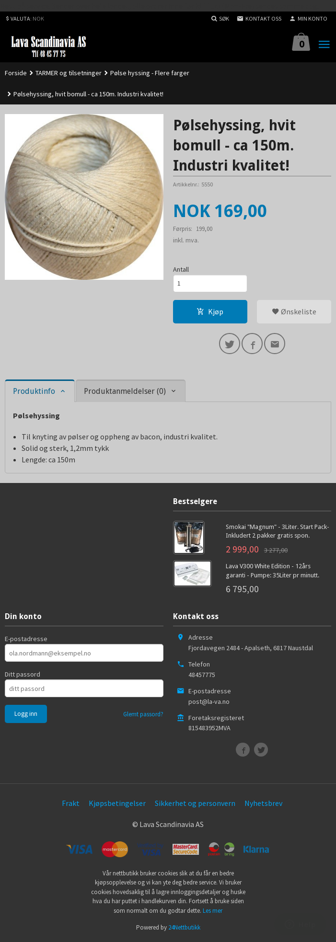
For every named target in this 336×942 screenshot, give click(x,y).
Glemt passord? (143, 714)
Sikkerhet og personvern (195, 803)
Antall (181, 269)
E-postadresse (26, 638)
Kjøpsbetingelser (117, 803)
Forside (16, 73)
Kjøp (210, 311)
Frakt (71, 803)
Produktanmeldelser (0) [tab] (125, 391)
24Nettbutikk (184, 927)
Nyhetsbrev (263, 803)
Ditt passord (22, 674)
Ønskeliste (294, 311)
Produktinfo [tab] (34, 391)
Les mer (212, 911)
